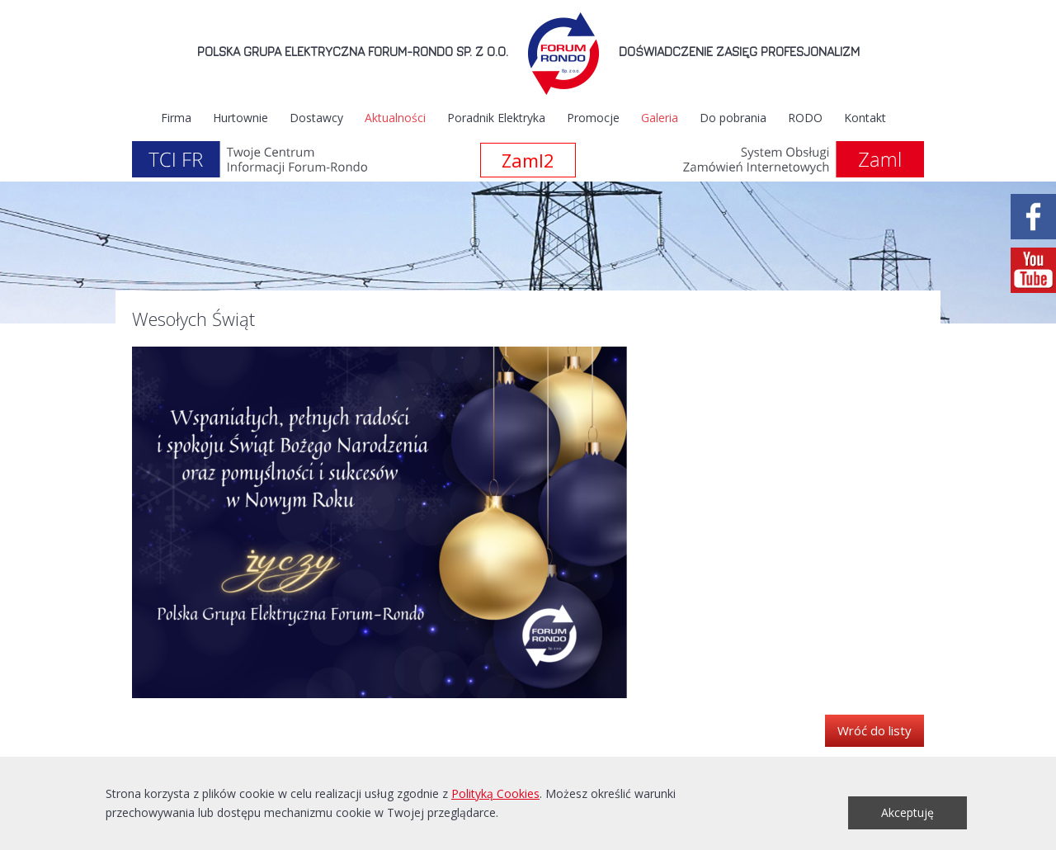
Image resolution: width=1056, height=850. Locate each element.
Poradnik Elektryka (496, 117)
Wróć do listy (874, 730)
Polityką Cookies (495, 793)
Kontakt (865, 117)
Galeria (659, 117)
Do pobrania (733, 117)
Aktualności (395, 117)
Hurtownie (240, 117)
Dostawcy (316, 117)
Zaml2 (528, 160)
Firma (176, 117)
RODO (805, 117)
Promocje (593, 117)
